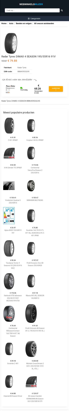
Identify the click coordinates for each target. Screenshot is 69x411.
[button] (34, 19)
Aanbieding (56, 89)
